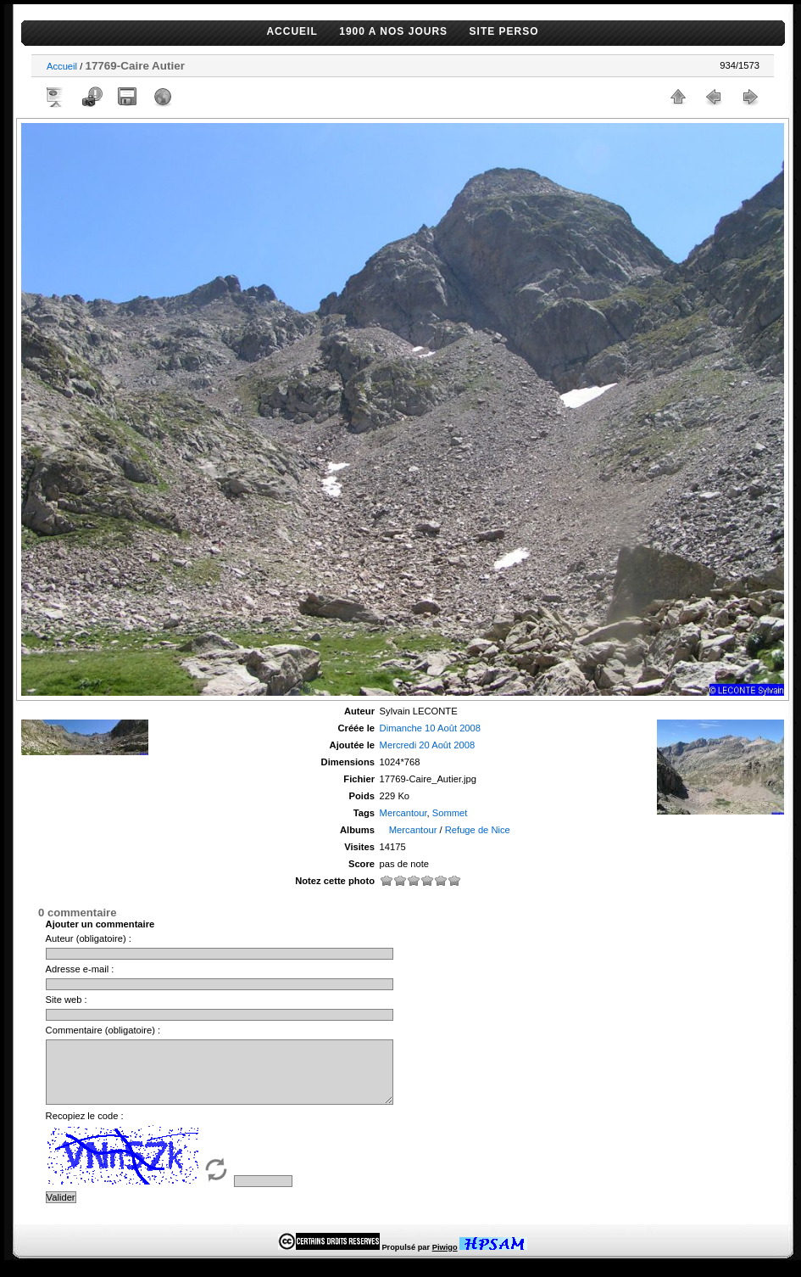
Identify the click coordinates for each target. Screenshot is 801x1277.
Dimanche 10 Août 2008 (430, 728)
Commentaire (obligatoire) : (103, 1030)
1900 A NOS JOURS (393, 31)
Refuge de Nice (477, 830)
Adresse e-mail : (80, 969)
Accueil (62, 66)
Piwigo (445, 1260)
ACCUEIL (291, 31)
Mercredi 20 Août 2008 (428, 745)
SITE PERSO (504, 31)
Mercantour (403, 813)
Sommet (450, 813)
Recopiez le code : (85, 1128)
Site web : (66, 999)
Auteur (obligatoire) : (88, 938)
